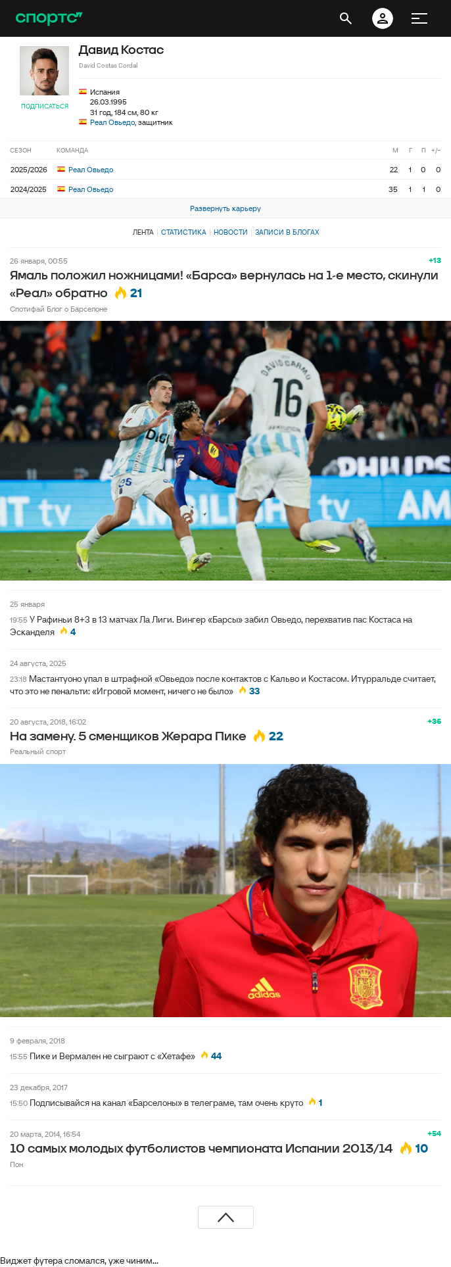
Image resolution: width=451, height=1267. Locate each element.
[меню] (419, 18)
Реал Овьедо (112, 122)
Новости (231, 232)
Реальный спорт (38, 751)
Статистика (183, 232)
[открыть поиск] (346, 18)
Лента (143, 232)
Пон (16, 1164)
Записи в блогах (287, 232)
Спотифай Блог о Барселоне (58, 309)
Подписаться (44, 106)
